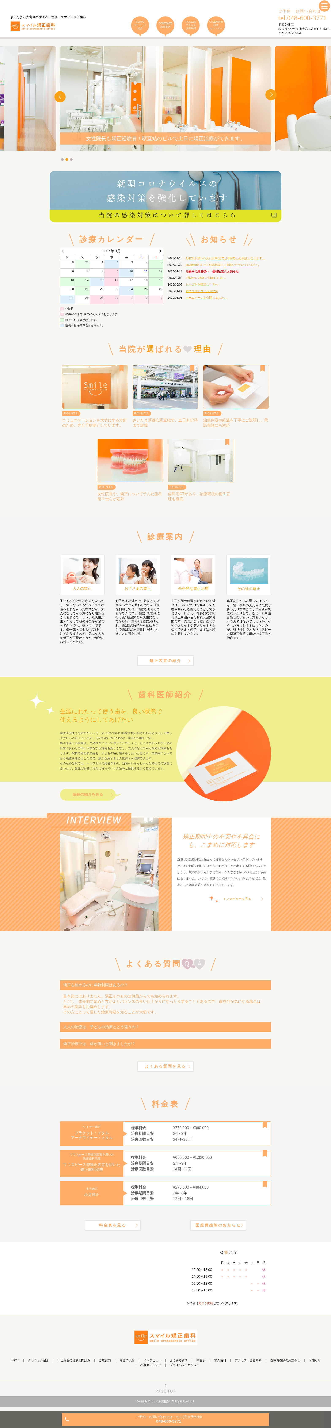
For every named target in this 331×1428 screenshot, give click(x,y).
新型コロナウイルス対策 (202, 291)
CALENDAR (216, 25)
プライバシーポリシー (184, 1369)
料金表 (201, 1364)
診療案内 (105, 1364)
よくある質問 (179, 1364)
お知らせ (315, 1364)
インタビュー (152, 1364)
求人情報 (220, 1364)
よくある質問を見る (165, 1069)
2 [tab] (66, 159)
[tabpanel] (165, 98)
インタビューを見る (237, 900)
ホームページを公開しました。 (206, 297)
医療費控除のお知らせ (218, 1229)
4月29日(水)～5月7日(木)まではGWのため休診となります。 (225, 258)
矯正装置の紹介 (165, 662)
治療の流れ (127, 1364)
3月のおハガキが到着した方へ (206, 278)
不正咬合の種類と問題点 (74, 1364)
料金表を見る (112, 1229)
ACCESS (191, 25)
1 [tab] (62, 159)
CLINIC (140, 25)
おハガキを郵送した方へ (202, 284)
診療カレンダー (150, 1369)
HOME (14, 1364)
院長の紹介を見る (88, 796)
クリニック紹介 (38, 1364)
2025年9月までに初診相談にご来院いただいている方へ (222, 265)
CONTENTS (165, 25)
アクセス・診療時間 (248, 1364)
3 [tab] (71, 159)
